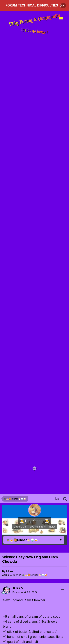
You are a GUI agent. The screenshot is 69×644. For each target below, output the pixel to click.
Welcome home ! (34, 31)
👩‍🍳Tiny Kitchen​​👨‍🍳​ (34, 521)
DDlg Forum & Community (34, 20)
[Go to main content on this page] (34, 468)
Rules (52, 526)
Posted (25, 592)
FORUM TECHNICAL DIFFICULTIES (32, 5)
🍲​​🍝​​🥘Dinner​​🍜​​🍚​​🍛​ (34, 574)
